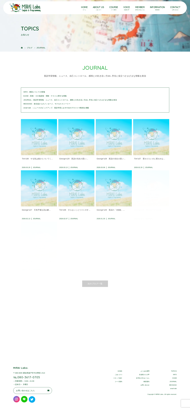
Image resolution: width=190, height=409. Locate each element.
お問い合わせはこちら (25, 391)
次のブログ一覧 (95, 284)
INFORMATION (157, 7)
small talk (173, 388)
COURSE (113, 7)
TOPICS (174, 371)
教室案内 (146, 381)
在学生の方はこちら (142, 378)
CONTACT (175, 7)
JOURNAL (173, 381)
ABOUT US (98, 7)
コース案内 (118, 381)
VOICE (126, 7)
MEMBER (140, 7)
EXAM (174, 378)
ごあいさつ (118, 374)
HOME (84, 7)
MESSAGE (173, 385)
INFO (175, 374)
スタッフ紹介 (117, 378)
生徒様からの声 (144, 374)
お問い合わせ (145, 385)
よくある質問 (145, 371)
